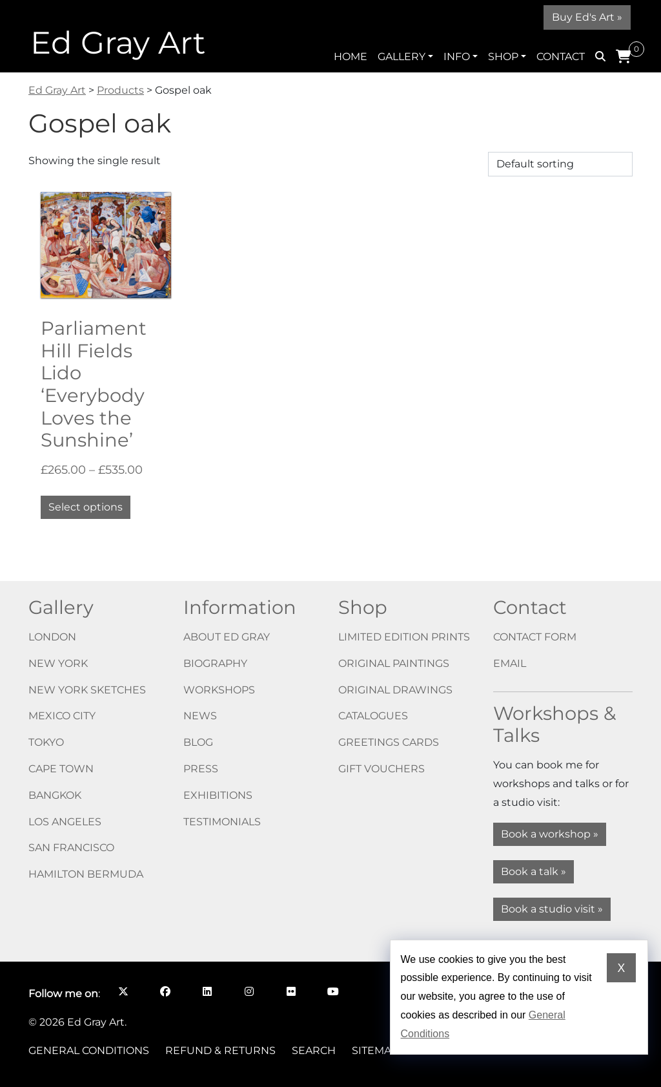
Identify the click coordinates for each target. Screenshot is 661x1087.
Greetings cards (388, 742)
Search (314, 1050)
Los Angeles (64, 822)
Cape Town (61, 769)
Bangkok (54, 795)
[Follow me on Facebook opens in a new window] (165, 991)
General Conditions (88, 1050)
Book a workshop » (549, 834)
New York (58, 663)
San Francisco (71, 847)
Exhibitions (217, 795)
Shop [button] (503, 56)
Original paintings (393, 663)
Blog (198, 742)
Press (200, 769)
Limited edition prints (404, 637)
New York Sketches (87, 690)
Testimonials (222, 822)
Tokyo (46, 742)
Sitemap (375, 1050)
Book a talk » (533, 871)
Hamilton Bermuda (85, 874)
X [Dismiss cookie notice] (621, 968)
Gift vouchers (381, 769)
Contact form (534, 637)
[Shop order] (560, 164)
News (200, 716)
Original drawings (395, 690)
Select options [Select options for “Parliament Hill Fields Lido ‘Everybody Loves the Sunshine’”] (85, 507)
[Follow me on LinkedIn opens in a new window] (207, 991)
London (52, 637)
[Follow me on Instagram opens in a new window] (249, 991)
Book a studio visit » (552, 909)
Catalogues (373, 716)
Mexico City (62, 716)
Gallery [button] (401, 56)
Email (509, 663)
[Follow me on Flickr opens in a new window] (291, 991)
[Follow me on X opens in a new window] (123, 991)
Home (350, 56)
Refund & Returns (220, 1050)
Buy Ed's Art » (587, 17)
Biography (215, 663)
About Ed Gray (226, 637)
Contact (560, 56)
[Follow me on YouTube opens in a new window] (333, 991)
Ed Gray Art (117, 42)
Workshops (219, 690)
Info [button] (456, 56)
